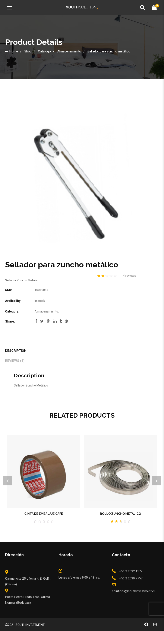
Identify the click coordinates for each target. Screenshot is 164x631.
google (48, 321)
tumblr (61, 321)
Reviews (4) (15, 361)
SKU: (8, 290)
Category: (12, 311)
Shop (28, 51)
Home (13, 51)
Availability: (13, 300)
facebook (36, 321)
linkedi (55, 321)
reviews (129, 276)
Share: (10, 321)
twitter (42, 321)
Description (15, 351)
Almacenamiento (69, 51)
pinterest (66, 321)
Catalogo (44, 51)
